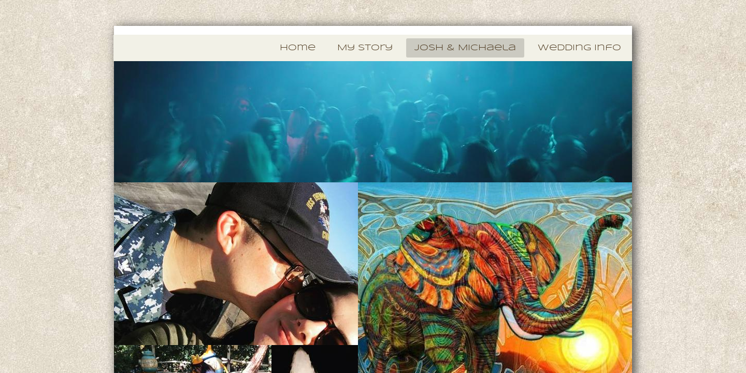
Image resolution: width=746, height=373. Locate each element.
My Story (365, 48)
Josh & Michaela (465, 48)
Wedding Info (579, 48)
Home (297, 48)
